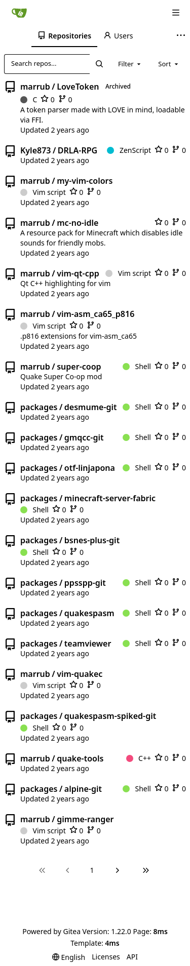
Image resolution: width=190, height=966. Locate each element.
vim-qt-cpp (78, 273)
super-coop (79, 366)
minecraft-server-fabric (110, 498)
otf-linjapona (89, 468)
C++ (138, 758)
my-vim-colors (84, 181)
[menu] (68, 957)
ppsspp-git (85, 583)
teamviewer (87, 643)
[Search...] (99, 63)
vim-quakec (79, 674)
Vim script (43, 192)
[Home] (19, 13)
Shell (137, 366)
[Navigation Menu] (176, 13)
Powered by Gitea (51, 931)
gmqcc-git (84, 437)
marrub (35, 87)
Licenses (106, 956)
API (132, 956)
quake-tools (80, 758)
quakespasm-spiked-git (110, 716)
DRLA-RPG (77, 150)
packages (38, 407)
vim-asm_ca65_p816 (95, 314)
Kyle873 (35, 150)
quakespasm (89, 613)
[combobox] (130, 63)
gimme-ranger (85, 819)
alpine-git (83, 789)
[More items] (182, 36)
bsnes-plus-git (92, 540)
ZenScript (129, 150)
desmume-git (90, 407)
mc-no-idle (77, 223)
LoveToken (78, 87)
